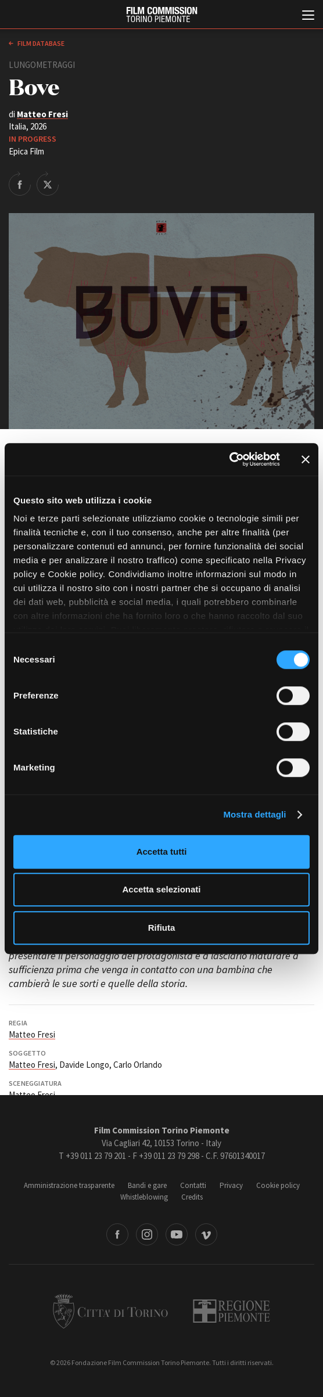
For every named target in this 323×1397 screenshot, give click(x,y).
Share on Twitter (48, 183)
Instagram (147, 1234)
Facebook (117, 1234)
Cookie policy (278, 1185)
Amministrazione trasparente (69, 1185)
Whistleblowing (144, 1197)
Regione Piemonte (231, 1311)
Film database (40, 43)
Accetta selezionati (161, 889)
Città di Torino (110, 1311)
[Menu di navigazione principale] (308, 16)
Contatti (193, 1185)
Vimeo (206, 1234)
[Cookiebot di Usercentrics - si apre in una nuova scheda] (229, 459)
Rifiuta (161, 927)
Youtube (177, 1234)
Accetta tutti (162, 851)
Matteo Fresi (42, 114)
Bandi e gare (147, 1185)
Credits (192, 1197)
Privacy (231, 1185)
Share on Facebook (20, 183)
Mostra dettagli (254, 814)
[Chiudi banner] (306, 459)
